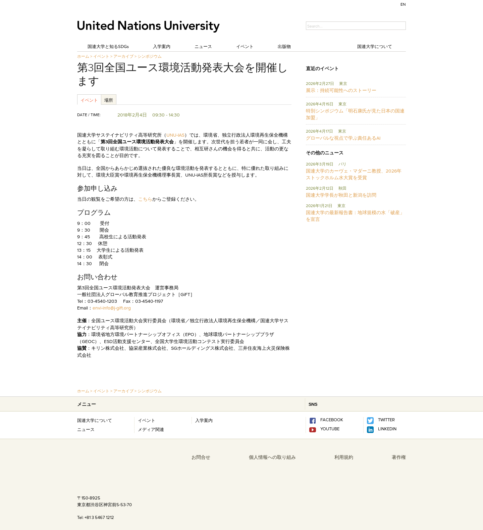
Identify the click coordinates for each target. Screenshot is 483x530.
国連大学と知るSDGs (108, 46)
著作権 (399, 457)
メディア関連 (151, 429)
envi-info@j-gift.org (112, 307)
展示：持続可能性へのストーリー (341, 90)
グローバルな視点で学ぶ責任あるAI (343, 138)
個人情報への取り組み (272, 457)
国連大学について (374, 46)
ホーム (83, 56)
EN (403, 4)
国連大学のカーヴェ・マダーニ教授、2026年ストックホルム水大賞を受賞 (353, 174)
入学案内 (161, 46)
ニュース (203, 46)
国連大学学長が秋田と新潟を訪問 (341, 195)
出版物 (284, 46)
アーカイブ (123, 56)
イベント (245, 46)
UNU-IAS (175, 135)
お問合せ (201, 457)
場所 (108, 100)
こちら (145, 199)
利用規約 (343, 457)
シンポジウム (150, 56)
